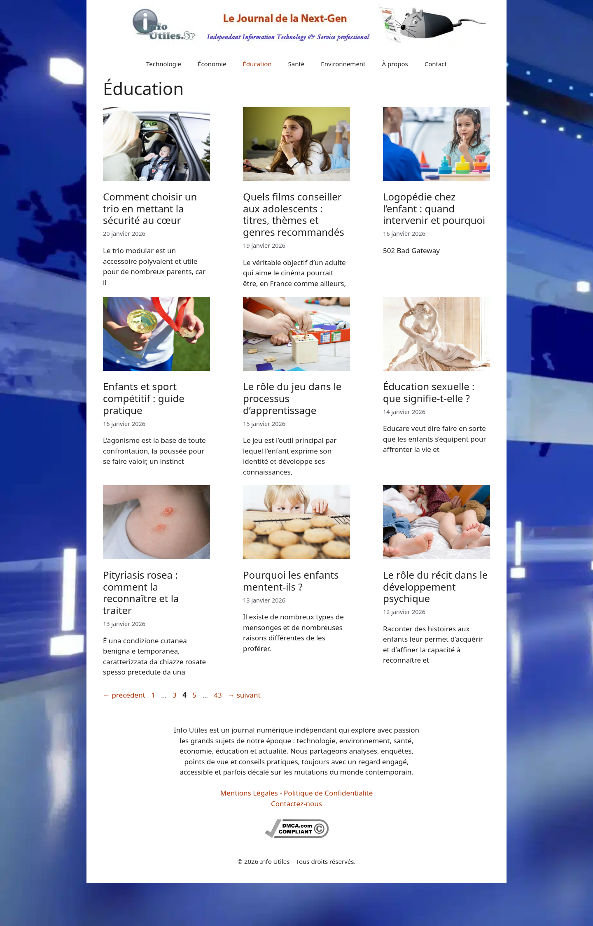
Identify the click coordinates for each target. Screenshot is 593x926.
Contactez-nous (296, 803)
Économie (212, 64)
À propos (395, 64)
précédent (124, 695)
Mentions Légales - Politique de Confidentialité (296, 793)
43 (218, 695)
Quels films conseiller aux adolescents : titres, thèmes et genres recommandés (293, 214)
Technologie (163, 64)
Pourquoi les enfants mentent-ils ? (291, 580)
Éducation (257, 64)
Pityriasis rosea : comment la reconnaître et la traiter (141, 592)
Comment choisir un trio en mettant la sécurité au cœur (150, 208)
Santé (296, 64)
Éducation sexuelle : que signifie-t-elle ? (429, 392)
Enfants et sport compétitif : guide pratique (143, 398)
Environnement (343, 64)
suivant (244, 695)
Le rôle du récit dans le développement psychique (435, 586)
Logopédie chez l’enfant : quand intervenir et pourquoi (434, 208)
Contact (436, 64)
